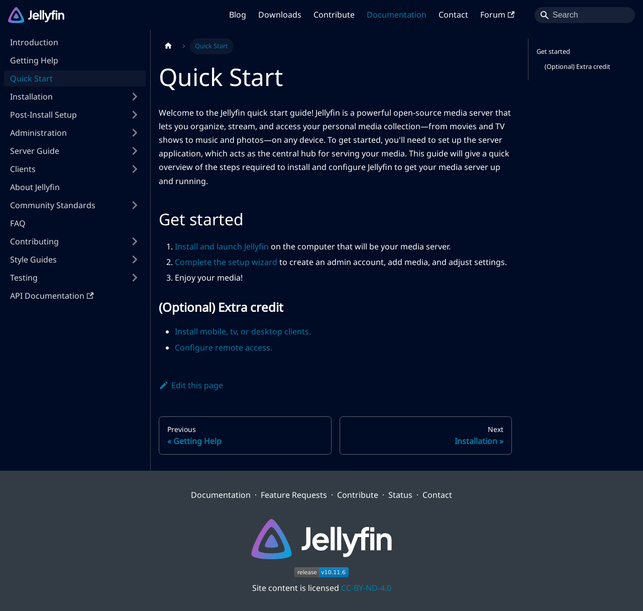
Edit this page (191, 385)
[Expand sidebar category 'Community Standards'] (135, 205)
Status (400, 494)
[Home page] (168, 46)
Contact (453, 14)
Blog (237, 14)
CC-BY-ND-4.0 (366, 587)
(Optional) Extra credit (577, 66)
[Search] (584, 15)
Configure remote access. (223, 347)
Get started (553, 51)
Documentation (396, 14)
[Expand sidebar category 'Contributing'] (135, 241)
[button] (75, 115)
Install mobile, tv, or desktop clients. (243, 331)
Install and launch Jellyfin (222, 246)
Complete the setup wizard (226, 262)
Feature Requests (294, 494)
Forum (497, 14)
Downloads (279, 14)
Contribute (334, 14)
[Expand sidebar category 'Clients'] (135, 169)
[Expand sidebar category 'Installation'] (135, 97)
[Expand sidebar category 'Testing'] (135, 278)
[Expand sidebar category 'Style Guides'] (135, 259)
